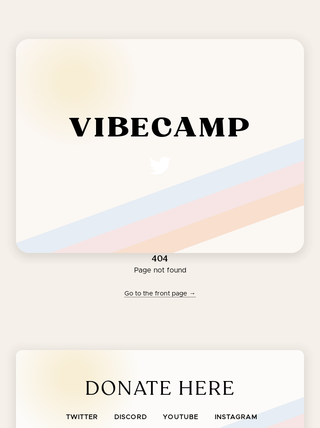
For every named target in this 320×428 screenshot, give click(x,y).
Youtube (180, 417)
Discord (130, 417)
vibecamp (160, 128)
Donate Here (160, 388)
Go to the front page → (160, 293)
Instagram (236, 417)
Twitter (82, 417)
